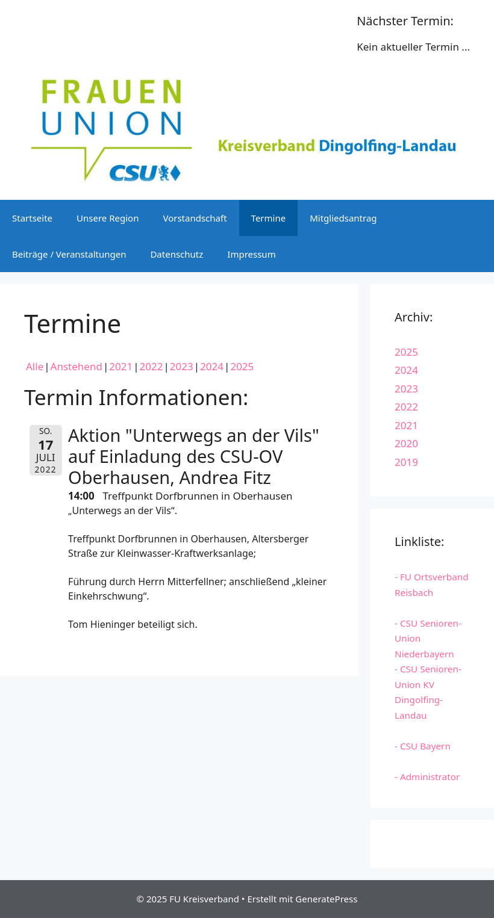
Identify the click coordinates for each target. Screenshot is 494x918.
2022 (151, 366)
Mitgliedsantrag (343, 218)
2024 (212, 366)
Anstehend (76, 366)
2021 (121, 366)
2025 (242, 366)
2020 (406, 443)
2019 (406, 462)
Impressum (251, 254)
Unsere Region (108, 218)
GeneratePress (326, 899)
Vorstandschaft (195, 218)
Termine (268, 218)
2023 (181, 366)
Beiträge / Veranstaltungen (69, 254)
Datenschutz (176, 254)
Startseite (32, 218)
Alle (34, 366)
